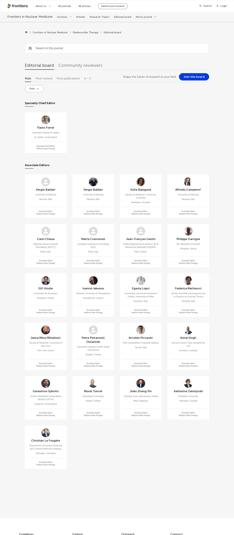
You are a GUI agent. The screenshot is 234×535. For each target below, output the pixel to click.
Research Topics (100, 16)
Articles (80, 16)
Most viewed (43, 78)
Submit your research (112, 6)
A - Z (87, 78)
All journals (64, 6)
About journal (144, 16)
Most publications (68, 78)
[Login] (221, 6)
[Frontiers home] (26, 32)
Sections (62, 16)
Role (28, 78)
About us (41, 6)
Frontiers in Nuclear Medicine (50, 32)
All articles (84, 6)
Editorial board (122, 16)
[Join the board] (194, 76)
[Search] (205, 6)
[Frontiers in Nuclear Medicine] (30, 16)
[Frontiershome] (17, 6)
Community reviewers (80, 65)
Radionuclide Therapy (86, 32)
